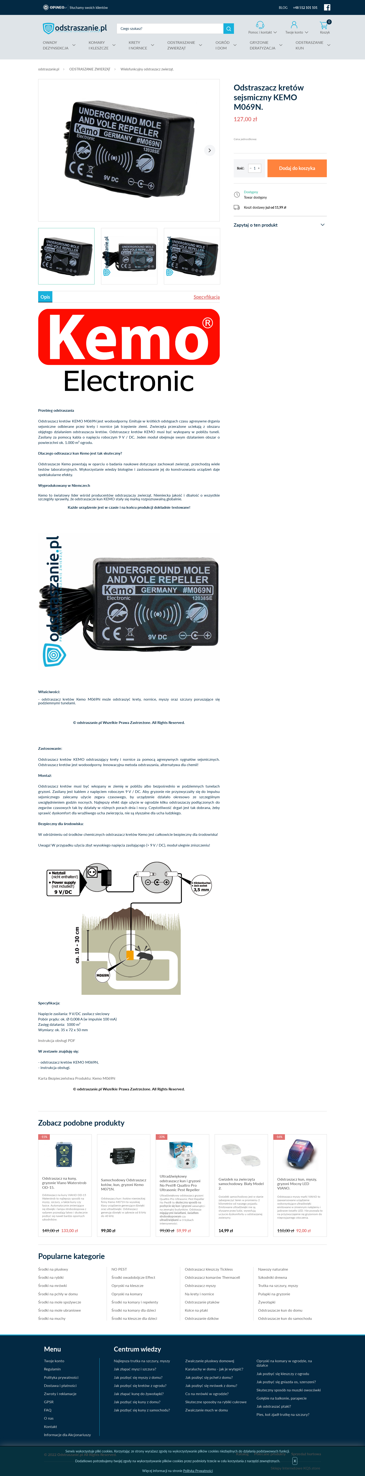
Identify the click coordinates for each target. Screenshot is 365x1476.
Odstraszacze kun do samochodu (285, 1318)
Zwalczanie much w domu (206, 1410)
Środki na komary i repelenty (135, 1302)
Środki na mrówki (52, 1285)
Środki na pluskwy (53, 1269)
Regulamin (52, 1369)
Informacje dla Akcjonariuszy (67, 1434)
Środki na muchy (51, 1318)
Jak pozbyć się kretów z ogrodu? (140, 1385)
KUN (309, 45)
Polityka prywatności (61, 1377)
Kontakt (50, 1426)
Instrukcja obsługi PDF (56, 1040)
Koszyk (326, 27)
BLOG (283, 8)
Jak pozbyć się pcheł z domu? (209, 1377)
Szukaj (228, 28)
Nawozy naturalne (273, 1269)
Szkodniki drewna (272, 1277)
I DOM (223, 45)
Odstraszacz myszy (200, 1285)
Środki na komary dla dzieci (134, 1310)
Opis (45, 297)
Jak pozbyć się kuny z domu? (137, 1402)
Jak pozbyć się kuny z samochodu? (142, 1410)
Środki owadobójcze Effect (133, 1277)
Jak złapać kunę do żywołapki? (139, 1393)
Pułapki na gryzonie (274, 1294)
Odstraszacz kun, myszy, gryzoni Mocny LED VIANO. (297, 1183)
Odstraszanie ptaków (202, 1302)
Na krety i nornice (199, 1294)
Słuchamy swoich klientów (89, 8)
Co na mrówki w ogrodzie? (207, 1393)
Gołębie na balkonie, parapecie (282, 1398)
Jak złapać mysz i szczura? (135, 1369)
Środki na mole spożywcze (59, 1302)
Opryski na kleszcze (127, 1285)
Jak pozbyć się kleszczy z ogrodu (283, 1373)
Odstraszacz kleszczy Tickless (209, 1269)
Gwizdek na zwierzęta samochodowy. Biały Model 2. (241, 1183)
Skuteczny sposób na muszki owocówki (289, 1390)
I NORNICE (138, 45)
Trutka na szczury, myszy (278, 1285)
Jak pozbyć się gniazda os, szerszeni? (286, 1381)
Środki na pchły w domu (58, 1294)
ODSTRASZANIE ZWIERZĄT (89, 69)
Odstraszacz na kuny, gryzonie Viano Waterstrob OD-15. (64, 1182)
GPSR (49, 1402)
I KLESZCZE (98, 45)
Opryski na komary (127, 1294)
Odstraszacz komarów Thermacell (212, 1277)
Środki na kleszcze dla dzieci (134, 1318)
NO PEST (119, 1269)
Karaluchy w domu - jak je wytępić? (214, 1369)
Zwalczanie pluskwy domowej (209, 1360)
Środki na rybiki (51, 1277)
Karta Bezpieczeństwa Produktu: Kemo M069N (76, 1078)
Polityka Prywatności (198, 1471)
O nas (49, 1418)
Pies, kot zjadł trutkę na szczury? (283, 1414)
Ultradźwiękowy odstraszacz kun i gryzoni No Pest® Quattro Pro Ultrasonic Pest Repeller (180, 1183)
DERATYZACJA (262, 45)
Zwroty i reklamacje (60, 1393)
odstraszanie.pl (75, 28)
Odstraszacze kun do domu (280, 1310)
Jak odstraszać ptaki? (274, 1406)
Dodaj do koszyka (297, 168)
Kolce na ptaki (196, 1310)
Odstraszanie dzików (202, 1318)
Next (209, 150)
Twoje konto (294, 32)
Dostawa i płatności (60, 1385)
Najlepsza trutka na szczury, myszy (142, 1360)
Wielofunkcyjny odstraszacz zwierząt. (147, 69)
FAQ (47, 1410)
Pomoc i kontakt (260, 32)
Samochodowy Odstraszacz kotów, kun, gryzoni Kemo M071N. (123, 1184)
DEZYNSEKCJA (55, 45)
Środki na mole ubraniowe (59, 1310)
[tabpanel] (129, 147)
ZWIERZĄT (181, 45)
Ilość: (240, 168)
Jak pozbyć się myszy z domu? (138, 1377)
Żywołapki (266, 1302)
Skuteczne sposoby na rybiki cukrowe (216, 1402)
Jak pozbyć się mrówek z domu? (211, 1385)
